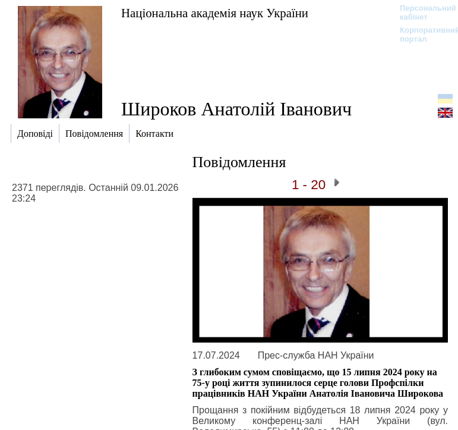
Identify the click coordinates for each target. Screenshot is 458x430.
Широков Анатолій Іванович (236, 109)
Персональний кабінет (422, 12)
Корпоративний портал (422, 34)
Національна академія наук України (214, 13)
